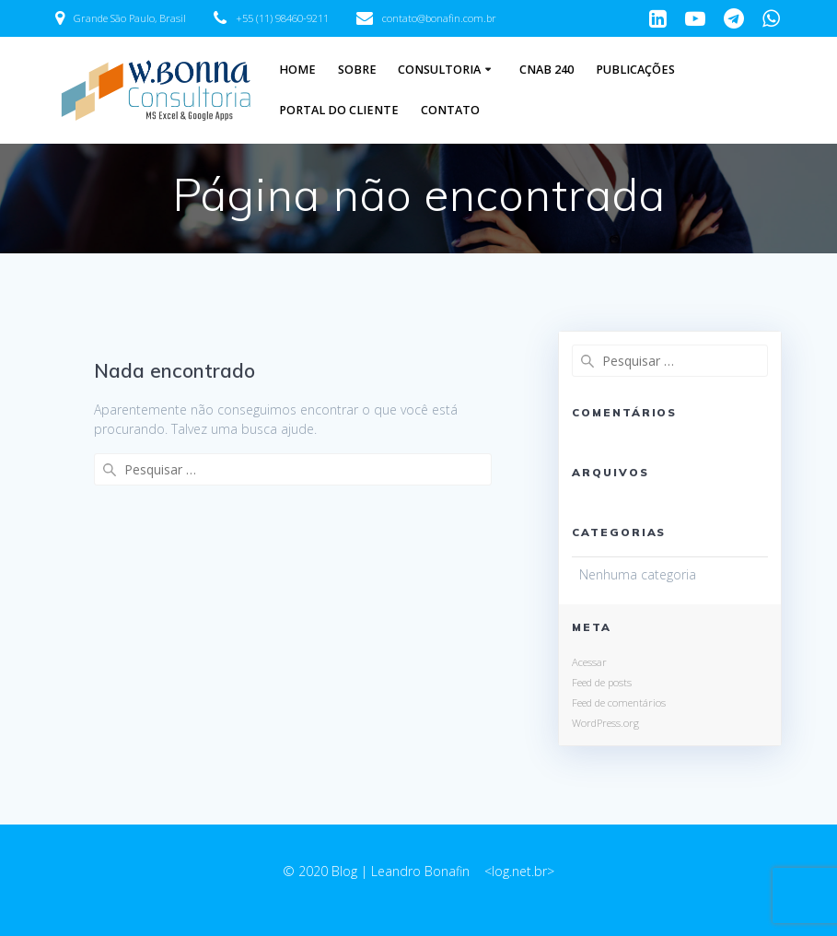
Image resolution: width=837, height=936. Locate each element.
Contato (450, 110)
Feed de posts (602, 682)
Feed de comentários (619, 702)
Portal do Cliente (339, 110)
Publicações (635, 69)
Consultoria (439, 69)
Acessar (589, 662)
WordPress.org (605, 723)
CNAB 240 (546, 69)
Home (297, 69)
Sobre (357, 69)
